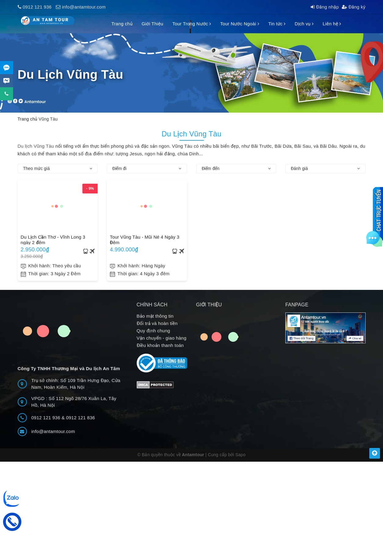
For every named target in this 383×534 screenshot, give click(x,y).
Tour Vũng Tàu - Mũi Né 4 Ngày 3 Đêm (144, 239)
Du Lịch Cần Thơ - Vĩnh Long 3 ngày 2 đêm (53, 239)
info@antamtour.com (84, 6)
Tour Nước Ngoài (239, 23)
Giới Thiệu (152, 23)
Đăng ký (353, 6)
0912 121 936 (37, 6)
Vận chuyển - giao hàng (161, 338)
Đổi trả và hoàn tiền (157, 323)
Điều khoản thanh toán (160, 345)
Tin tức (277, 23)
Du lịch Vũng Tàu (36, 146)
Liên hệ (332, 23)
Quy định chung (153, 330)
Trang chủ (121, 23)
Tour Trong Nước (191, 23)
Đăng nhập (325, 6)
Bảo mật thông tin (155, 316)
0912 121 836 (80, 417)
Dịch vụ (303, 23)
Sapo (240, 454)
